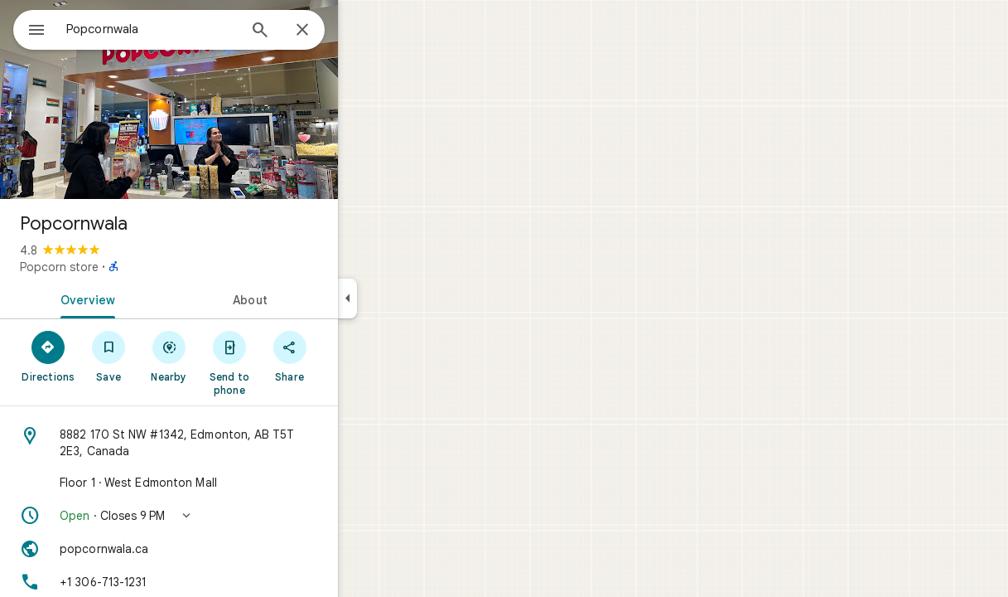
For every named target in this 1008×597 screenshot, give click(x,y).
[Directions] (108, 356)
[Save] (168, 356)
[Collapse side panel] (407, 298)
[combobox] (195, 29)
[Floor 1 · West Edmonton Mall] (229, 482)
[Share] (349, 356)
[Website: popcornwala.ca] (229, 548)
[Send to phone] (288, 362)
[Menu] (30, 28)
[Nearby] (229, 356)
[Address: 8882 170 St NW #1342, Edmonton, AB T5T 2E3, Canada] (229, 443)
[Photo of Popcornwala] (229, 99)
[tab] (144, 298)
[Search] (320, 31)
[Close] (362, 30)
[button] (229, 515)
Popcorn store (119, 267)
